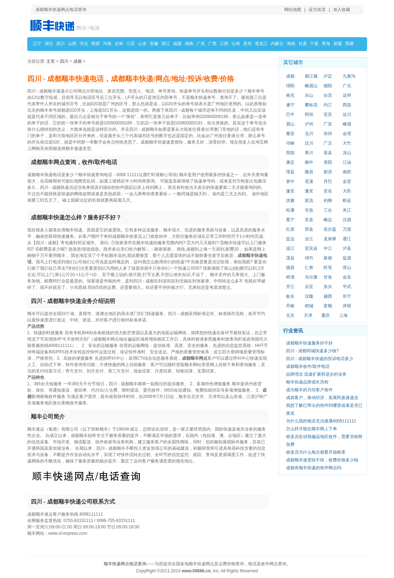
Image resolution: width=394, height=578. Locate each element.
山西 (72, 43)
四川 (60, 43)
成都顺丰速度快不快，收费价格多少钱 (322, 460)
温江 (290, 248)
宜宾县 (311, 248)
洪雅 (290, 200)
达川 (347, 114)
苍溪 (309, 181)
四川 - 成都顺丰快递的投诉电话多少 (320, 358)
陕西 (95, 43)
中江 (328, 248)
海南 (291, 43)
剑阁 (328, 200)
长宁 (347, 296)
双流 (309, 200)
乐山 (309, 95)
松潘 (290, 210)
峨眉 (347, 124)
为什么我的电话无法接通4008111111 (321, 421)
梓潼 (290, 277)
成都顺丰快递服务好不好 (309, 343)
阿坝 (309, 114)
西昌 (347, 104)
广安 (328, 124)
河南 (107, 43)
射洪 (328, 171)
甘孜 (309, 210)
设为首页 (317, 9)
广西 (212, 43)
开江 (290, 286)
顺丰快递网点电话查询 (125, 563)
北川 (309, 133)
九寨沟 (349, 76)
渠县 (328, 152)
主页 (50, 61)
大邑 (347, 191)
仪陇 (309, 296)
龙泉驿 (330, 238)
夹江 (347, 210)
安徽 (154, 43)
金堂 (347, 181)
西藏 (349, 43)
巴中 (290, 114)
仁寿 (309, 267)
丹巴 (328, 181)
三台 (328, 210)
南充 (290, 95)
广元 (347, 85)
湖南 (189, 43)
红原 (290, 229)
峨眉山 (311, 85)
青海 (326, 43)
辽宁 (37, 43)
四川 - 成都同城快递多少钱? (312, 350)
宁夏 (314, 43)
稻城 (309, 305)
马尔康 (311, 277)
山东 (142, 43)
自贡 (328, 95)
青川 (309, 152)
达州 (347, 95)
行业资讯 (293, 330)
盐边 (290, 238)
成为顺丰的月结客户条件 (309, 389)
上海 (343, 315)
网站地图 (292, 9)
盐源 (347, 258)
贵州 (247, 43)
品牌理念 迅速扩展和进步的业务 (316, 374)
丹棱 (290, 305)
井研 (347, 305)
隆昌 (309, 171)
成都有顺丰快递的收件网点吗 (313, 467)
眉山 (290, 124)
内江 (328, 104)
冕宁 (290, 219)
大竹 (347, 143)
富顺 (328, 305)
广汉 (328, 143)
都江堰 (311, 76)
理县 (290, 171)
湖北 (49, 43)
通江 (347, 238)
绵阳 (290, 85)
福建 (177, 43)
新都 (328, 258)
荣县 (309, 229)
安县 (309, 219)
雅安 (290, 133)
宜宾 (328, 114)
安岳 (328, 191)
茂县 (290, 258)
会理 (347, 133)
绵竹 (309, 258)
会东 (347, 277)
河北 (84, 43)
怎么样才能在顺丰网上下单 (311, 428)
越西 (328, 296)
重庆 (325, 315)
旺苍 (328, 267)
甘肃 (302, 43)
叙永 (290, 296)
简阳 (290, 152)
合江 (309, 238)
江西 (224, 43)
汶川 (309, 143)
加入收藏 (341, 9)
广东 (200, 43)
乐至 (309, 286)
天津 (308, 315)
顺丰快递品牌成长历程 (307, 382)
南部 (347, 171)
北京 (290, 315)
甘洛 (328, 277)
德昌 (290, 267)
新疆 (337, 43)
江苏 (130, 43)
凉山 (347, 152)
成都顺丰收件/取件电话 (308, 366)
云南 (236, 43)
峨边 (328, 219)
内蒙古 (277, 43)
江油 (347, 162)
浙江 (165, 43)
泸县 (347, 248)
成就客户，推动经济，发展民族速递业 (322, 397)
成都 (77, 61)
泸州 (309, 124)
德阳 (328, 85)
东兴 (328, 286)
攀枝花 (311, 104)
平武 (347, 286)
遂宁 (290, 104)
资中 (290, 181)
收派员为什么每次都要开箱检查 (316, 452)
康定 (290, 162)
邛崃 (290, 143)
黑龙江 (261, 43)
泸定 (328, 76)
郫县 (347, 200)
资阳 (328, 162)
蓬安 (309, 191)
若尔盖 (330, 229)
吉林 (119, 43)
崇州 (328, 133)
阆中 (309, 162)
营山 (347, 267)
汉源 (347, 219)
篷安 (290, 191)
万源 (347, 229)
